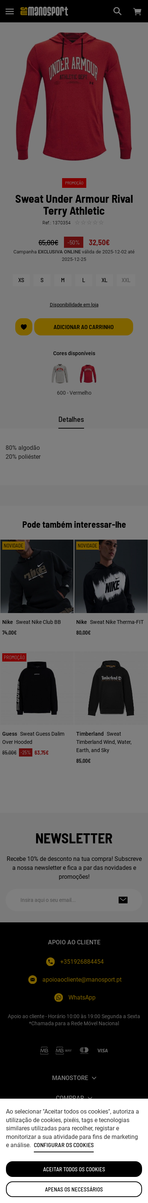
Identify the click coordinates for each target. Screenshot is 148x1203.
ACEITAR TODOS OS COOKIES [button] (74, 1169)
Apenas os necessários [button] (74, 1189)
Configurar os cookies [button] (64, 1145)
